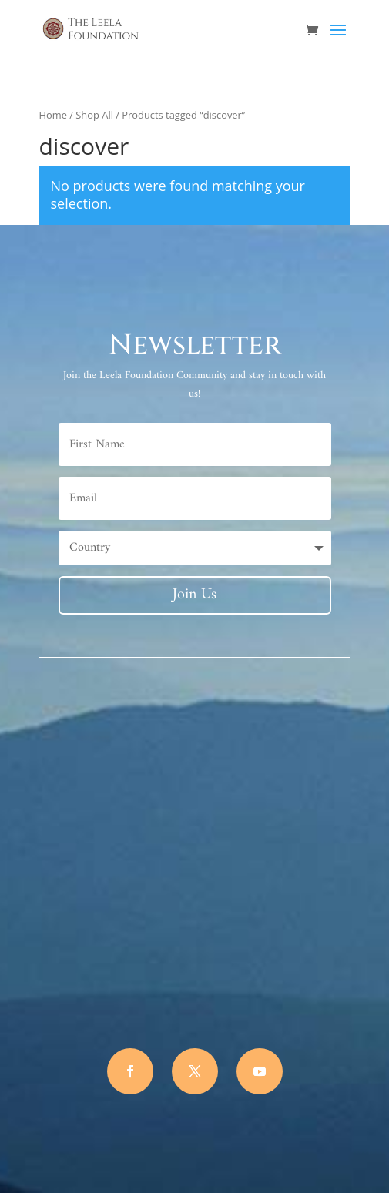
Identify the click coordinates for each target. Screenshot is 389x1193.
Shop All (94, 115)
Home (53, 115)
